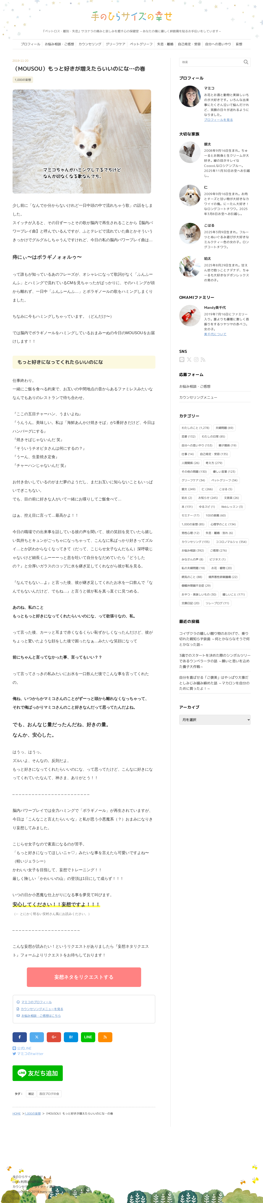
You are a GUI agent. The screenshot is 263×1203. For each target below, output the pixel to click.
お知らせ (204, 498)
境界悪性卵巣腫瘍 (219, 577)
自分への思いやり (218, 44)
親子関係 (224, 445)
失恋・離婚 (165, 44)
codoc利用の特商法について (32, 1182)
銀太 (184, 489)
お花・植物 (218, 568)
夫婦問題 (221, 428)
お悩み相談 (189, 550)
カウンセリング (90, 44)
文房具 (228, 498)
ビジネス (215, 559)
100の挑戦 (212, 515)
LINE (88, 1037)
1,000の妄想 (23, 80)
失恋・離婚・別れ (217, 533)
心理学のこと (219, 524)
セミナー (187, 515)
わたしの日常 (210, 436)
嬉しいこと (230, 594)
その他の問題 (190, 472)
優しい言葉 (220, 472)
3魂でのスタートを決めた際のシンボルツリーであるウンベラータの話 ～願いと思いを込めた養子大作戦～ (215, 661)
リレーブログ (214, 603)
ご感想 (214, 550)
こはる (223, 489)
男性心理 (187, 533)
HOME (17, 1114)
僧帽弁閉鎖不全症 (193, 586)
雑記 (31, 1094)
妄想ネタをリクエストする (84, 977)
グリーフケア (115, 44)
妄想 (239, 44)
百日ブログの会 (49, 1094)
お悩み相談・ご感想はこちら (41, 1016)
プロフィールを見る (218, 120)
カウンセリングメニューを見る (42, 1009)
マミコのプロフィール (36, 1002)
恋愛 (184, 436)
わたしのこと (190, 428)
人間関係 (187, 463)
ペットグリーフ (141, 44)
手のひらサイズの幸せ (28, 1177)
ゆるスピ (204, 507)
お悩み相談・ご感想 (59, 44)
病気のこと (189, 577)
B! (71, 1037)
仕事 (184, 454)
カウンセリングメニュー (198, 397)
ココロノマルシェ (227, 542)
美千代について (215, 334)
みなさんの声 (190, 559)
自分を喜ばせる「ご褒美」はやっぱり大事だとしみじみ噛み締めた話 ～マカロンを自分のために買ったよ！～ (214, 683)
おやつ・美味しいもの (196, 594)
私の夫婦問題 (190, 568)
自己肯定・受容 (189, 44)
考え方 (210, 463)
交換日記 (187, 603)
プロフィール (30, 44)
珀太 (184, 498)
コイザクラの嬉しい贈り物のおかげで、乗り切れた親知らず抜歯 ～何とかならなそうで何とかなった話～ (214, 639)
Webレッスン (229, 507)
